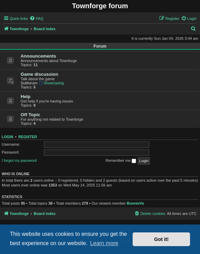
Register (28, 137)
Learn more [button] (104, 243)
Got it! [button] (161, 239)
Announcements (38, 56)
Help (26, 96)
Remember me (120, 160)
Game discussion (39, 74)
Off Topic (30, 114)
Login (7, 137)
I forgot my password (19, 160)
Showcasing (51, 83)
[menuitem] (36, 18)
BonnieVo (135, 203)
